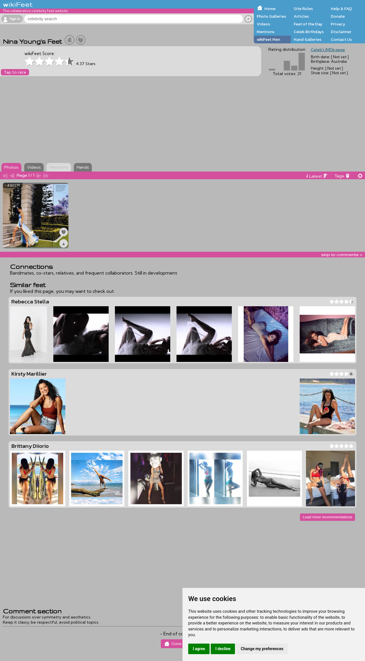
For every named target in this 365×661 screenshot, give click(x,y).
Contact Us (341, 39)
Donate (338, 16)
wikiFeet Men (268, 39)
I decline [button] (222, 648)
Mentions (265, 32)
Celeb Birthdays (309, 32)
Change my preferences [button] (262, 648)
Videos (263, 24)
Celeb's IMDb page (328, 49)
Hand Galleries (307, 39)
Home (269, 8)
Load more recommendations (327, 517)
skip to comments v (341, 254)
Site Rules (303, 8)
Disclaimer (341, 32)
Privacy (338, 24)
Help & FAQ (341, 8)
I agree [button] (199, 648)
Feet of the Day (308, 24)
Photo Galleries (271, 16)
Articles (301, 16)
